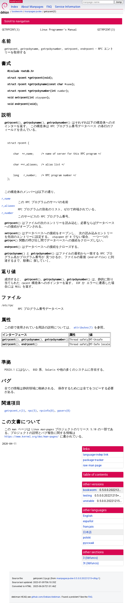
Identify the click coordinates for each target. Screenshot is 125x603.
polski (87, 537)
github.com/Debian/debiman (46, 597)
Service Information (67, 6)
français (88, 526)
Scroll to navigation (16, 21)
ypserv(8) (63, 410)
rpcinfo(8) (47, 410)
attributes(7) (83, 327)
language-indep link (95, 454)
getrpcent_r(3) (14, 410)
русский (88, 543)
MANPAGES (16, 1)
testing (87, 495)
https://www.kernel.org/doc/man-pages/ (31, 436)
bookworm (17, 11)
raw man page (92, 465)
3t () (91, 563)
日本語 (87, 532)
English (87, 516)
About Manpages (32, 6)
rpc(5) (32, 410)
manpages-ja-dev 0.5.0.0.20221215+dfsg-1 (78, 578)
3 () (90, 558)
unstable (88, 501)
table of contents (95, 474)
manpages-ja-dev (33, 11)
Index (14, 6)
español (88, 521)
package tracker (93, 460)
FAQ (49, 6)
